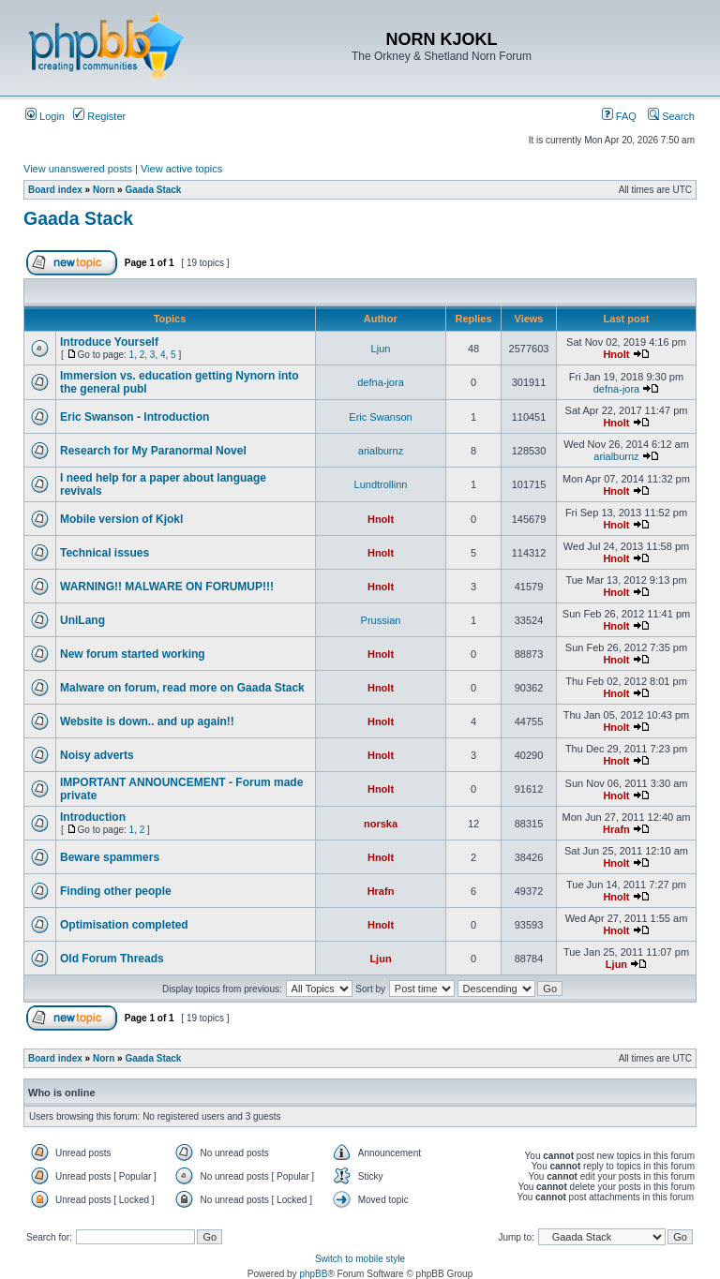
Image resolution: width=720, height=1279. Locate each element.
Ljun (381, 348)
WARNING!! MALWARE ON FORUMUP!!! (167, 586)
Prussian (381, 620)
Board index (55, 190)
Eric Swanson (380, 417)
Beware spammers (109, 857)
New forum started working (132, 654)
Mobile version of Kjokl (121, 519)
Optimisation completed (124, 924)
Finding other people (116, 891)
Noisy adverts (97, 755)
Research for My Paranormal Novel (153, 450)
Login (45, 116)
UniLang (82, 620)
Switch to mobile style (360, 1259)
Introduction (93, 817)
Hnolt (616, 354)
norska (381, 823)
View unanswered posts (77, 168)
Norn (103, 190)
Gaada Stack (153, 190)
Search (671, 116)
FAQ (619, 116)
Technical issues (104, 552)
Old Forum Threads (112, 958)
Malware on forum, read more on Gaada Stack (182, 687)
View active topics (181, 168)
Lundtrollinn (381, 484)
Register (99, 116)
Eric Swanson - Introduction (134, 417)
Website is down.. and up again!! (147, 721)
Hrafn (616, 829)
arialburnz (380, 450)
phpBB (313, 1274)
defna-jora (380, 382)
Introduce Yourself (109, 342)
